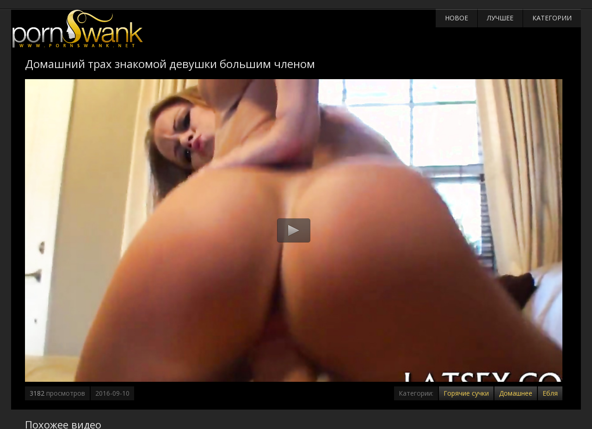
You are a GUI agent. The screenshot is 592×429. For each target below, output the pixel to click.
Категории (552, 17)
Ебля (550, 393)
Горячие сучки (466, 393)
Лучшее (500, 17)
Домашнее (515, 393)
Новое (456, 17)
